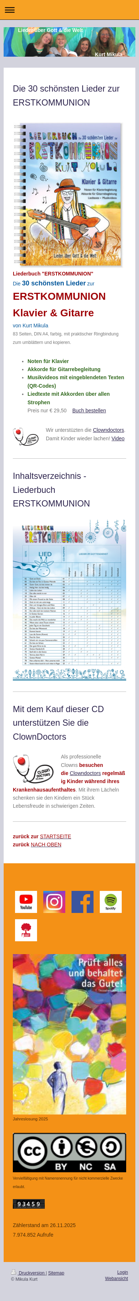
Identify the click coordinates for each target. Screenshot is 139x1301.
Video (118, 438)
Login (122, 1272)
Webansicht (116, 1278)
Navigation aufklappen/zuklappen (69, 10)
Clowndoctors (108, 430)
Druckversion (28, 1273)
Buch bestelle (87, 410)
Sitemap (56, 1273)
